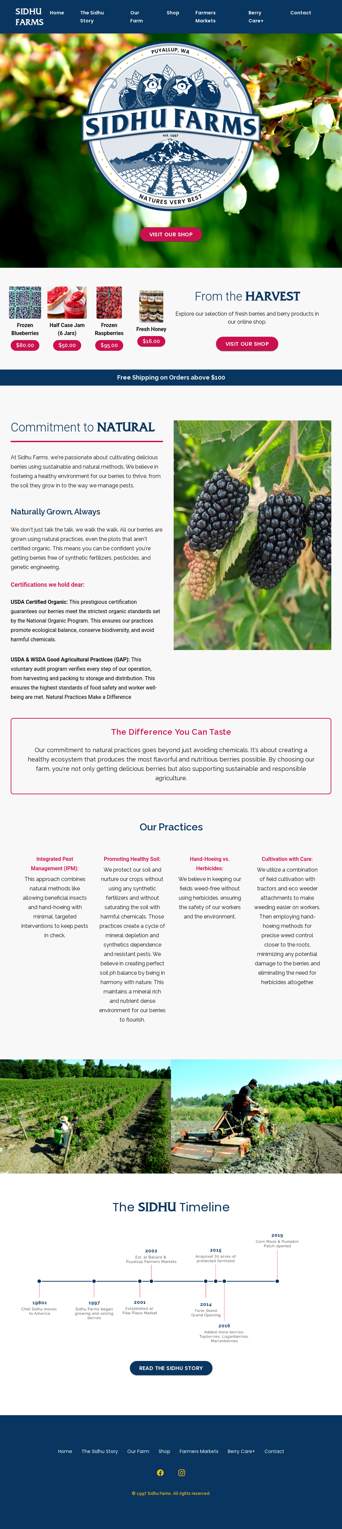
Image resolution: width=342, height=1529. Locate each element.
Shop (173, 12)
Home (57, 12)
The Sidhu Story (92, 16)
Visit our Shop (171, 234)
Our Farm (136, 16)
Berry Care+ (256, 16)
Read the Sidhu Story (171, 1368)
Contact (300, 12)
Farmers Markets (205, 16)
